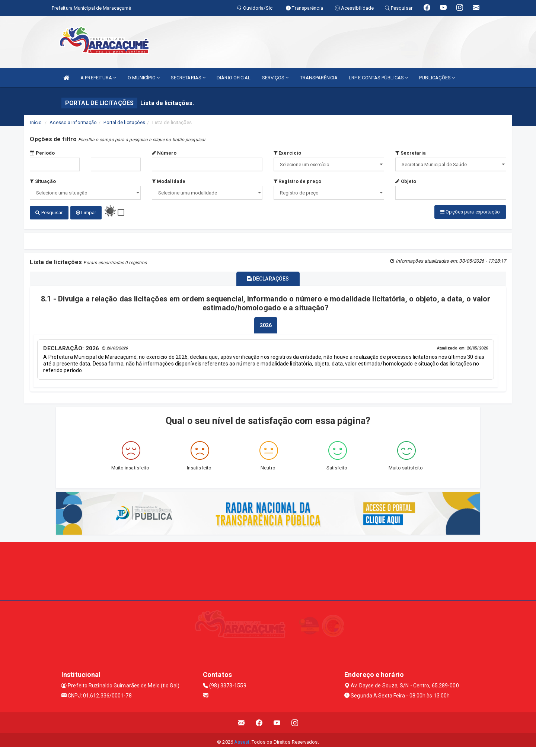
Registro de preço (297, 181)
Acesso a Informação (73, 122)
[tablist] (265, 321)
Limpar (86, 212)
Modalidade (168, 181)
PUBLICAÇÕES (437, 77)
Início (36, 122)
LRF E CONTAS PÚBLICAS (378, 77)
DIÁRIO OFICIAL (234, 77)
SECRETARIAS (188, 77)
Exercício (287, 153)
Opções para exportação (470, 212)
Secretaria (410, 153)
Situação (43, 181)
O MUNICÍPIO (144, 77)
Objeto (405, 181)
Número (164, 153)
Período (42, 153)
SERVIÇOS (275, 77)
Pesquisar (49, 212)
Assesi (241, 737)
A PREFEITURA (98, 77)
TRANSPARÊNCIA (319, 77)
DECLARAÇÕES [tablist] (268, 276)
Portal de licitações (124, 122)
